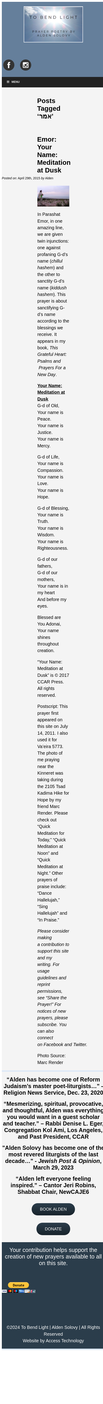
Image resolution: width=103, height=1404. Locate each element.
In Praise (48, 919)
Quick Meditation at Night (50, 866)
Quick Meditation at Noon (51, 846)
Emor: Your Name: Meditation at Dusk (54, 154)
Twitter (79, 1044)
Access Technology (65, 1340)
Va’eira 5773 (49, 746)
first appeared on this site (49, 720)
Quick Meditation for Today (50, 833)
